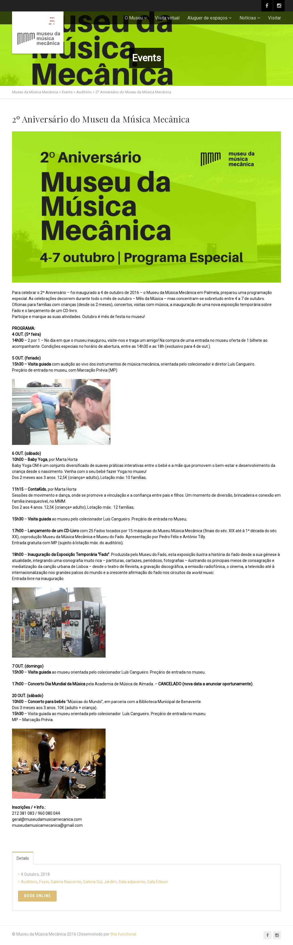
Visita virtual (167, 18)
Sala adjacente (131, 881)
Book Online (37, 895)
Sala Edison (157, 881)
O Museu (134, 18)
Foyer (44, 881)
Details (23, 858)
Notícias (247, 18)
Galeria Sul (92, 881)
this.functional (123, 934)
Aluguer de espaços (207, 18)
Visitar (274, 18)
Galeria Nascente (66, 881)
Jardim (110, 881)
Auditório (29, 881)
